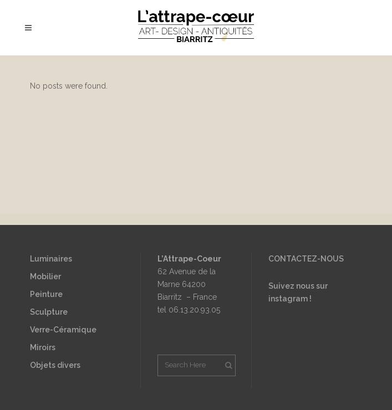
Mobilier (45, 276)
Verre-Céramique (63, 329)
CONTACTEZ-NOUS (306, 258)
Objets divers (55, 365)
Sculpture (49, 312)
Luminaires (51, 258)
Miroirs (42, 347)
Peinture (46, 294)
